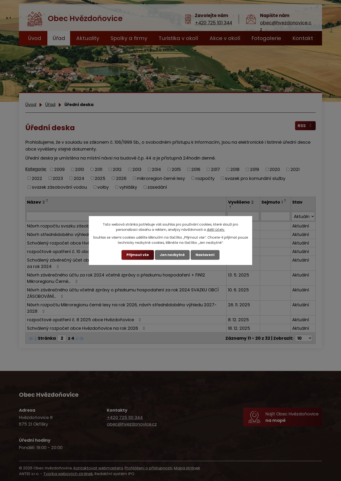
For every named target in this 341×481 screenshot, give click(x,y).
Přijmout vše (137, 254)
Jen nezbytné (172, 254)
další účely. (216, 229)
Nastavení (205, 254)
